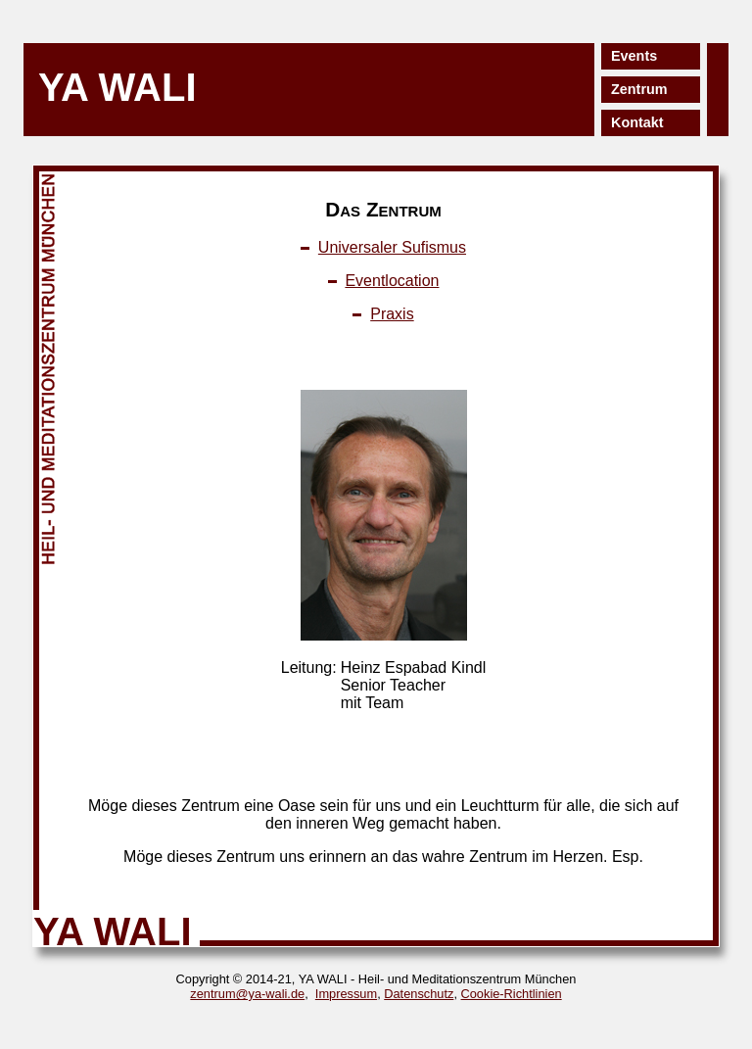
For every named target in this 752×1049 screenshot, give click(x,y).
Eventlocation (392, 280)
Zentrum (639, 89)
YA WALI (117, 87)
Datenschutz (418, 993)
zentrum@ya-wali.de (247, 993)
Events (634, 56)
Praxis (391, 314)
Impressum (346, 993)
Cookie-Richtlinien (511, 993)
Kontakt (637, 122)
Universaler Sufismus (392, 247)
